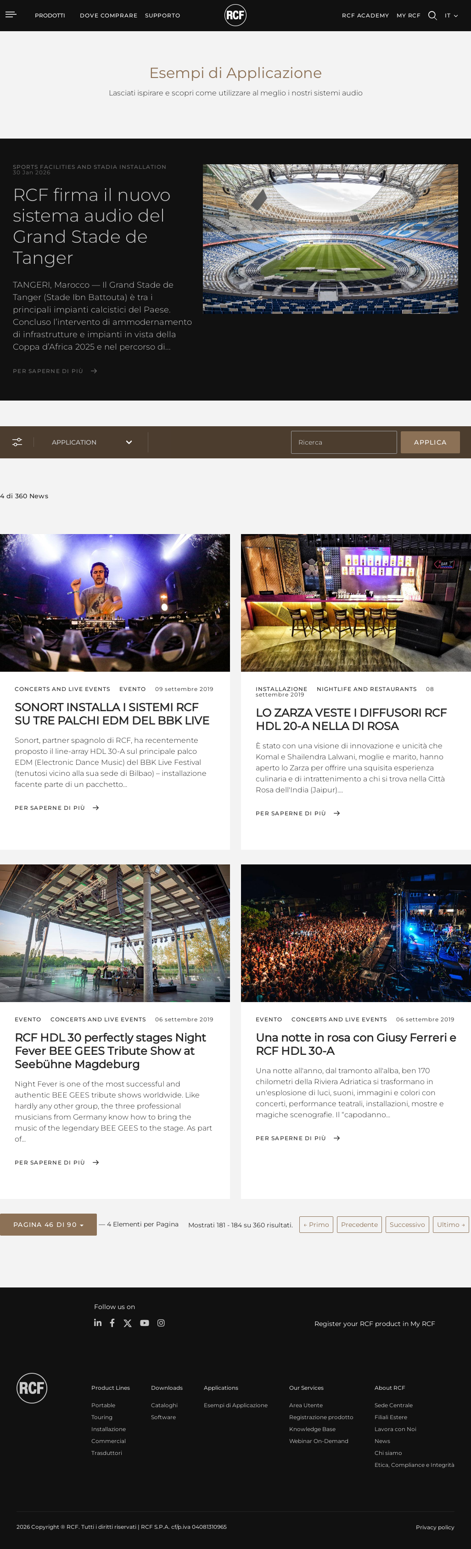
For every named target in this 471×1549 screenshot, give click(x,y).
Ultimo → (451, 1224)
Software (163, 1415)
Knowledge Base (312, 1427)
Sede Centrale (394, 1403)
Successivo (407, 1224)
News (382, 1439)
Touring (101, 1415)
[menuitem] (108, 15)
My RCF (409, 15)
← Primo (316, 1224)
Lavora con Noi (395, 1427)
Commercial (108, 1439)
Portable (103, 1403)
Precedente (359, 1224)
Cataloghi (164, 1403)
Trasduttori (106, 1451)
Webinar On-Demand (318, 1439)
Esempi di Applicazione (236, 1403)
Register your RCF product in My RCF (374, 1322)
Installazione (108, 1427)
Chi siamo (388, 1451)
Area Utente (306, 1403)
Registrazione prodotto (321, 1415)
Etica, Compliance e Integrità (414, 1463)
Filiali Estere (391, 1415)
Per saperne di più (48, 371)
